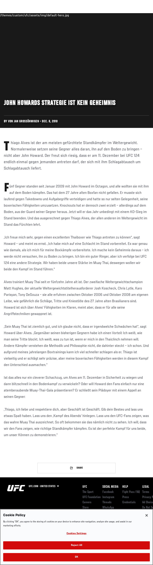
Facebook (108, 492)
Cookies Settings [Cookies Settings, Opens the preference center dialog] (76, 533)
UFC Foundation (91, 497)
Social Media (110, 487)
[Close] (146, 515)
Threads (107, 502)
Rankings (28, 15)
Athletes (45, 15)
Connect (78, 15)
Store (85, 507)
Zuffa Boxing (110, 17)
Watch (94, 15)
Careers (86, 502)
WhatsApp (108, 507)
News (61, 15)
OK (76, 557)
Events (11, 15)
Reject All (76, 545)
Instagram (108, 497)
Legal (145, 487)
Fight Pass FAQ (131, 492)
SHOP (129, 15)
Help (125, 487)
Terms (145, 492)
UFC (84, 487)
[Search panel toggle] (140, 15)
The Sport (87, 492)
